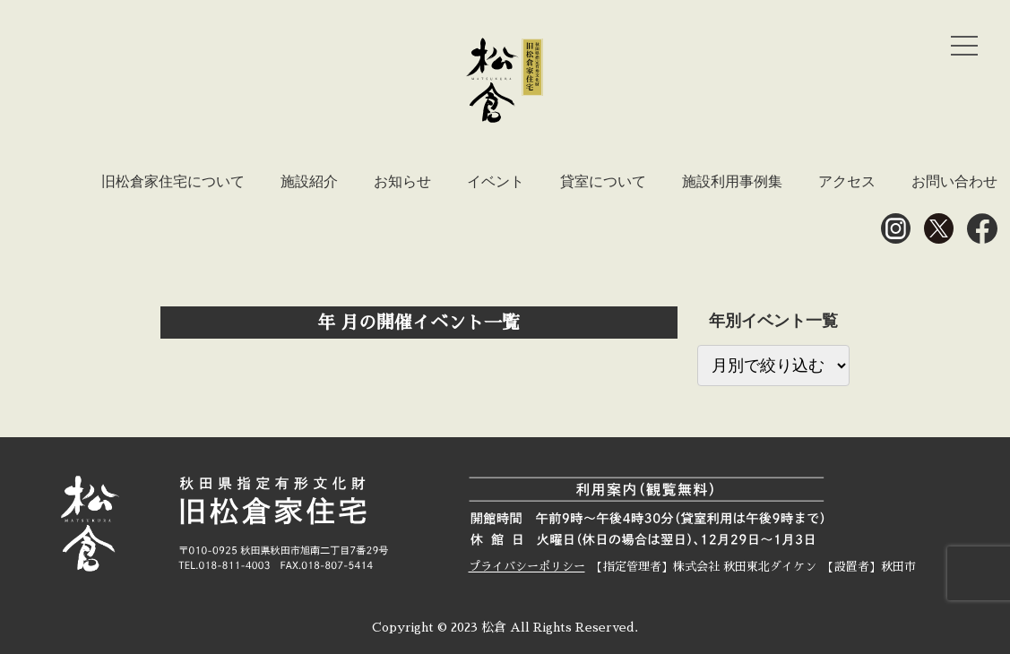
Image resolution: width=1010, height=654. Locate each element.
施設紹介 (309, 181)
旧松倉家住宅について (173, 181)
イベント (495, 181)
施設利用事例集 (732, 181)
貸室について (603, 181)
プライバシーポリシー (527, 566)
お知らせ (402, 181)
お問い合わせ (954, 181)
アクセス (847, 181)
